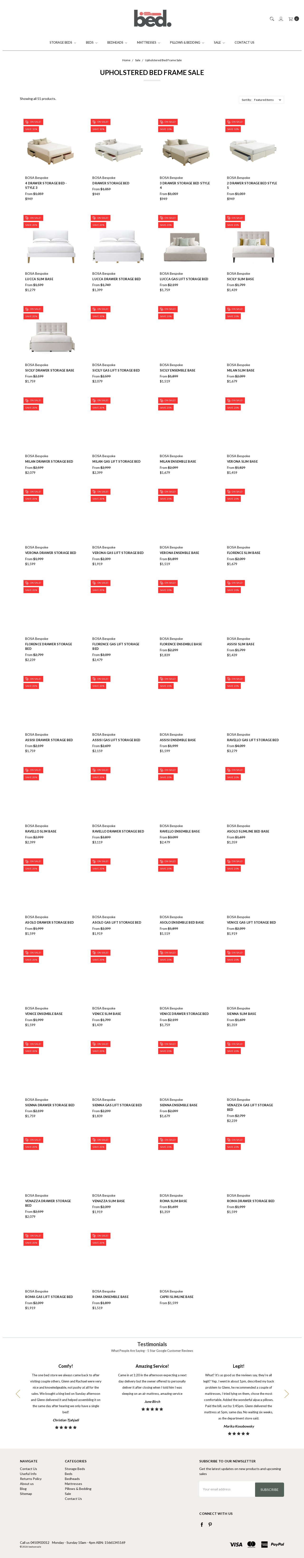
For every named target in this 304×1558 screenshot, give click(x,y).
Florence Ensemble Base (181, 654)
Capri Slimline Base (177, 1307)
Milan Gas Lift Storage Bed (116, 472)
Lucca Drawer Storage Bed (116, 289)
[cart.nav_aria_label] (292, 18)
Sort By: (247, 100)
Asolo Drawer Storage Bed (49, 933)
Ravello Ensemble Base (180, 841)
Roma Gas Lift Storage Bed (49, 1307)
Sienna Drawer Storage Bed (50, 1115)
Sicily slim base (240, 289)
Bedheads (117, 42)
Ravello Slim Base (40, 841)
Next (286, 1393)
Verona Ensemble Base (179, 563)
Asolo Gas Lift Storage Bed (116, 933)
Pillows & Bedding (187, 42)
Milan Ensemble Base (178, 472)
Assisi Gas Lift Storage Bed (116, 750)
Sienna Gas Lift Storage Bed (117, 1115)
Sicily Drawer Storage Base (49, 380)
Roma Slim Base (173, 1211)
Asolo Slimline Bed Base (248, 841)
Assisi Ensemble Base (178, 750)
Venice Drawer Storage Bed (184, 1024)
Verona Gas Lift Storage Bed (118, 563)
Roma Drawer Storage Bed (251, 1211)
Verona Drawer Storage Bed (50, 563)
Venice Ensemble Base (43, 1024)
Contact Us (244, 42)
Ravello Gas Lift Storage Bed (253, 750)
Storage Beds (63, 42)
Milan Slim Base (241, 380)
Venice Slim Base (106, 1024)
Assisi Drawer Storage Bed (49, 750)
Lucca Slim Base (39, 289)
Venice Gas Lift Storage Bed (251, 933)
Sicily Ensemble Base (177, 380)
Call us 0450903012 (34, 1541)
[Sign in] (280, 18)
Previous (18, 1393)
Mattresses (148, 42)
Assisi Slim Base (240, 654)
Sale (219, 42)
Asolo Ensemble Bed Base (182, 933)
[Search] (271, 18)
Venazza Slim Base (108, 1211)
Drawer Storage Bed (110, 183)
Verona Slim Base (242, 472)
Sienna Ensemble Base (179, 1115)
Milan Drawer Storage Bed (49, 472)
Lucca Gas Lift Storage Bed (184, 289)
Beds (91, 42)
